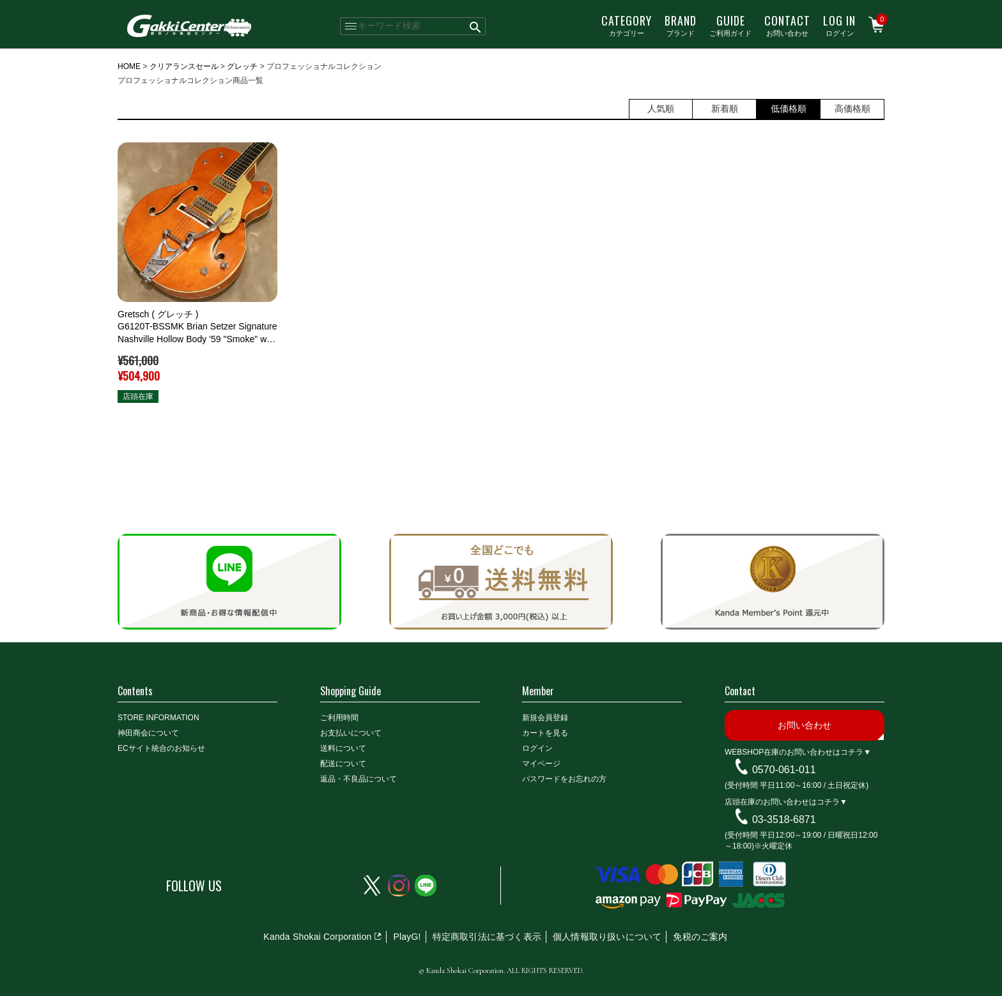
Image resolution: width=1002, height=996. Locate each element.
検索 (476, 26)
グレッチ (242, 66)
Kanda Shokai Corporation (317, 937)
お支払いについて (351, 732)
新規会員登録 (545, 717)
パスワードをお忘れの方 (564, 778)
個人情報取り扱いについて (607, 937)
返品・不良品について (358, 778)
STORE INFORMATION (158, 717)
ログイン (839, 25)
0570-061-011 (784, 769)
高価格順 (852, 108)
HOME (129, 66)
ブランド (681, 25)
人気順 (660, 108)
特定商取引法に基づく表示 (487, 937)
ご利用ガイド (730, 25)
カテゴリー (626, 25)
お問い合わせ (787, 25)
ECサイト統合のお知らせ (161, 748)
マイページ (541, 763)
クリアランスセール (184, 66)
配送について (343, 763)
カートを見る (545, 732)
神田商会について (148, 732)
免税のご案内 (700, 937)
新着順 (724, 108)
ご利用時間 (339, 717)
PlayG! (406, 937)
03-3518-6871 (784, 819)
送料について (343, 748)
